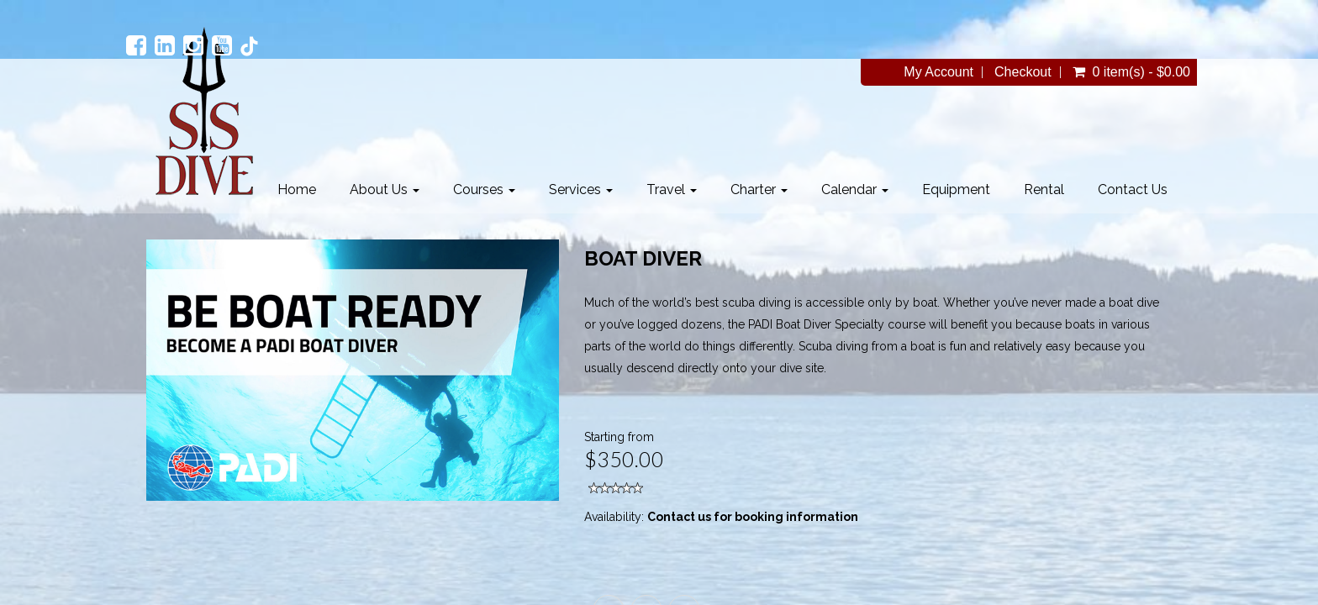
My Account (938, 72)
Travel (671, 189)
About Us (384, 189)
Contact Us (1133, 189)
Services (581, 189)
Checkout (1023, 72)
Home (296, 189)
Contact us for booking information (752, 516)
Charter (759, 189)
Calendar (854, 189)
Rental (1044, 189)
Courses (484, 189)
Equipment (956, 189)
